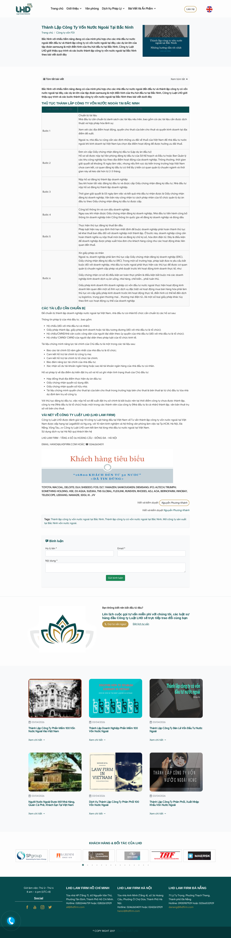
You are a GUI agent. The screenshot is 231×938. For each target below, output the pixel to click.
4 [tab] (96, 865)
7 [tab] (110, 865)
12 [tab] (134, 865)
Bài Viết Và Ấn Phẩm (142, 8)
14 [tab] (143, 865)
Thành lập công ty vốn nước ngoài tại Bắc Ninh (77, 519)
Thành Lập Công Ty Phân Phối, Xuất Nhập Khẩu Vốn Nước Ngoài (174, 803)
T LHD (135, 931)
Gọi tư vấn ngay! (115, 624)
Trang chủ (57, 8)
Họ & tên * (51, 548)
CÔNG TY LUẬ (123, 931)
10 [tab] (124, 865)
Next (218, 855)
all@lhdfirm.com (75, 907)
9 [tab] (120, 865)
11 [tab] (129, 865)
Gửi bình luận (115, 577)
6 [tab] (106, 865)
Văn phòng (92, 8)
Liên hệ (190, 9)
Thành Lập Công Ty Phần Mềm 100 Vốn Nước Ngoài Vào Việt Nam (51, 730)
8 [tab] (115, 865)
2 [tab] (87, 865)
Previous (12, 855)
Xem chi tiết (36, 740)
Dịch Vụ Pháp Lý (113, 8)
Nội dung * (51, 560)
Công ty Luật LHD (52, 419)
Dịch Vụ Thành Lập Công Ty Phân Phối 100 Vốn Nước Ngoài (114, 803)
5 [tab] (101, 865)
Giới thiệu (74, 8)
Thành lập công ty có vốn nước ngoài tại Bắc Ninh (133, 519)
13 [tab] (138, 865)
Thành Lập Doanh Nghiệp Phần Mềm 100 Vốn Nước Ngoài (113, 730)
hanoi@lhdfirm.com (128, 911)
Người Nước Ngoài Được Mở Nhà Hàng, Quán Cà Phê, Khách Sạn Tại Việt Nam (51, 803)
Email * (121, 548)
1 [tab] (83, 865)
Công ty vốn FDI (65, 32)
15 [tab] (148, 865)
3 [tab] (92, 865)
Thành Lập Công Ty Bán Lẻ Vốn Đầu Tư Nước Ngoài (176, 730)
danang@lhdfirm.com (181, 907)
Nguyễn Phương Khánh (174, 502)
